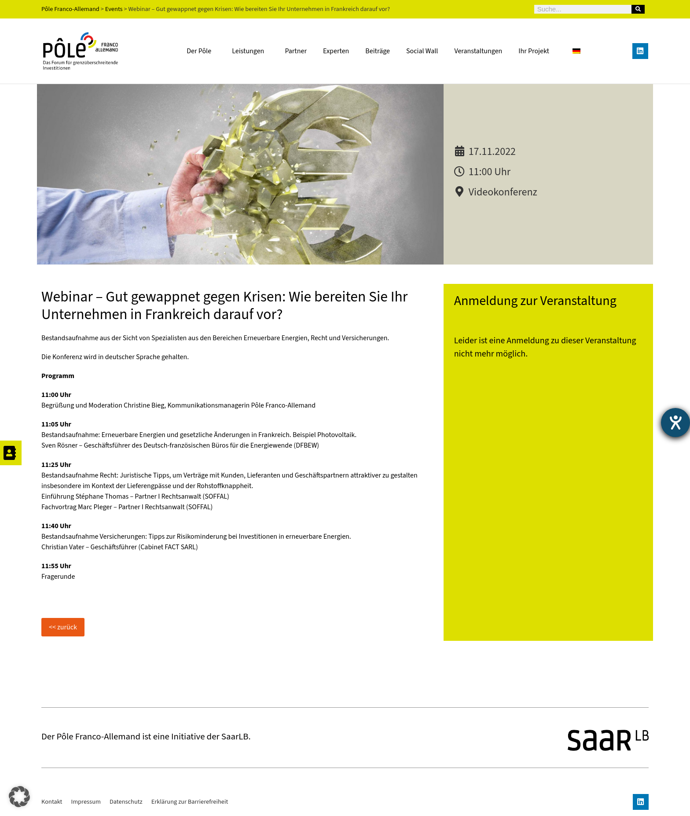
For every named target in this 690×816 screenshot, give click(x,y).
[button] (19, 796)
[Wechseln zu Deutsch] (576, 51)
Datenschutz (126, 801)
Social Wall (422, 51)
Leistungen (250, 51)
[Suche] (638, 9)
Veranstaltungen (478, 51)
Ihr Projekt (533, 51)
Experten (336, 51)
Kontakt (51, 801)
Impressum (86, 801)
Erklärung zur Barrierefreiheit (189, 801)
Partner (296, 51)
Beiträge (377, 51)
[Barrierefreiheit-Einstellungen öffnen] (675, 422)
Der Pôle (201, 51)
